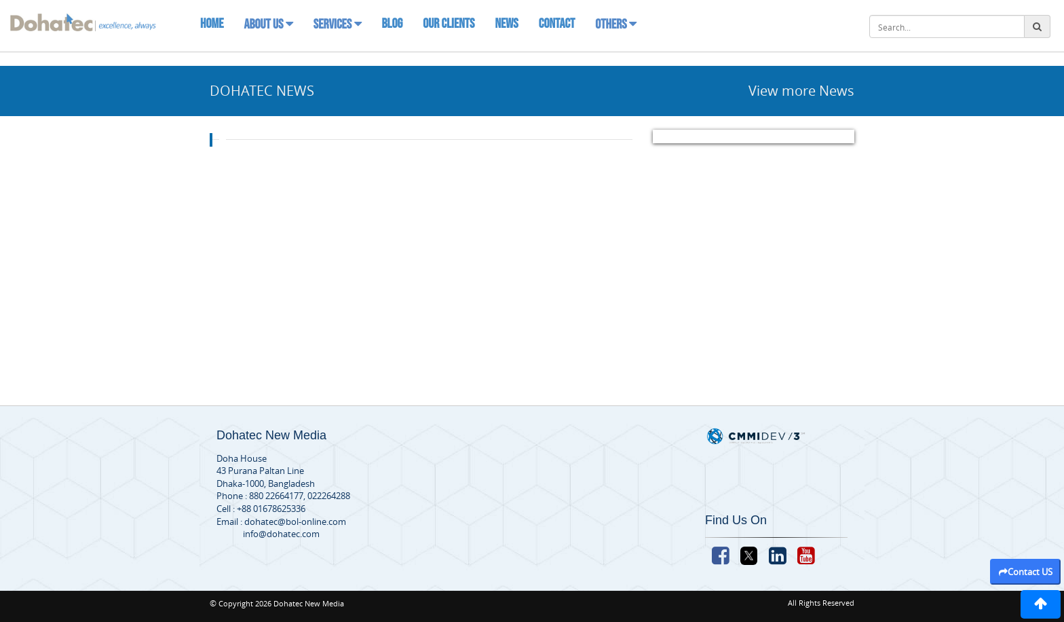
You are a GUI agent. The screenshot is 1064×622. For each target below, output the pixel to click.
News (506, 24)
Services (338, 24)
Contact (557, 24)
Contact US (1025, 572)
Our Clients (448, 24)
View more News (801, 90)
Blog (392, 24)
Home (211, 24)
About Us (268, 24)
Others (615, 24)
